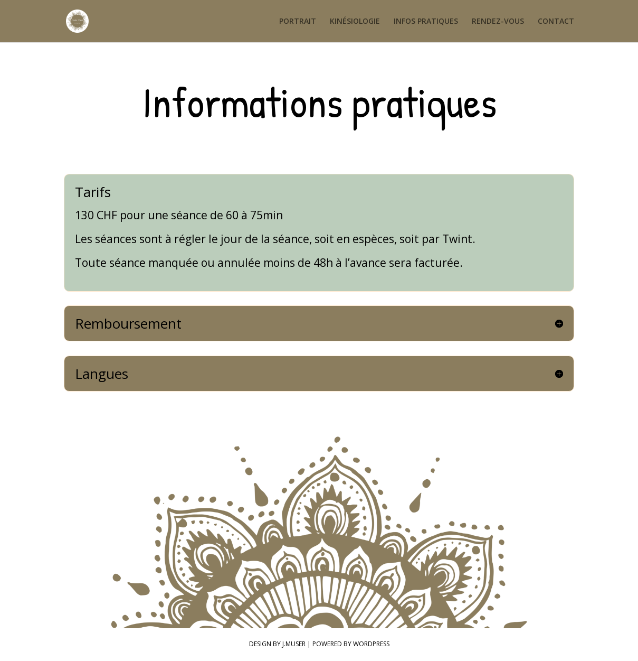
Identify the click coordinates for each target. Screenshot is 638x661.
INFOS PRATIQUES (426, 21)
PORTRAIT (297, 21)
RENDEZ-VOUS (498, 21)
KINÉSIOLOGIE (355, 21)
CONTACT (556, 21)
